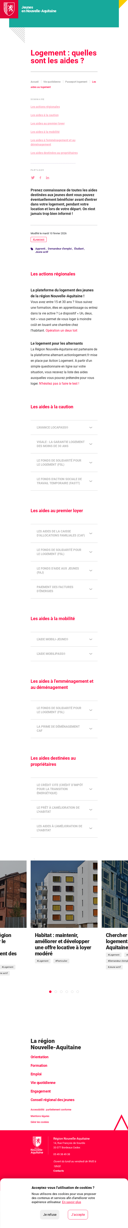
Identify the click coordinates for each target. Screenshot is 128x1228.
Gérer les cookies (40, 1122)
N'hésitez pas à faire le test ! (59, 383)
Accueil (35, 81)
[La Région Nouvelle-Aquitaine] (9, 9)
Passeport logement (76, 81)
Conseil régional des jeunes (52, 1100)
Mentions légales (40, 1116)
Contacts (58, 1170)
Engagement (41, 1091)
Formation (39, 1065)
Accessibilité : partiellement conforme (51, 1109)
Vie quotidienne (51, 81)
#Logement (38, 239)
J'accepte (79, 1214)
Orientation (39, 1057)
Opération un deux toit (61, 330)
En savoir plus (71, 1202)
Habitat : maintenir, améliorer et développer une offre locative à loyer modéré (63, 944)
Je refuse (51, 1214)
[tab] (50, 991)
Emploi (36, 1074)
